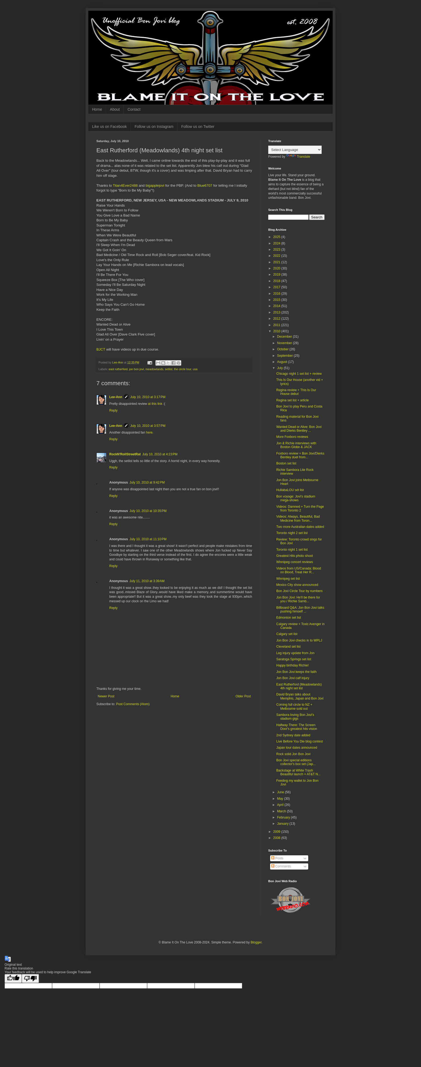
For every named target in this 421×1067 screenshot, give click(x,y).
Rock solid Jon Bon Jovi (293, 754)
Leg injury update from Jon (295, 653)
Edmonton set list (288, 617)
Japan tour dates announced (296, 747)
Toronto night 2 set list (292, 533)
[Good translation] (13, 978)
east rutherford (118, 369)
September (285, 356)
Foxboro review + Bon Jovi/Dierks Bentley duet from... (300, 455)
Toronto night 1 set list (292, 549)
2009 (277, 832)
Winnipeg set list (288, 579)
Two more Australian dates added (300, 527)
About (115, 109)
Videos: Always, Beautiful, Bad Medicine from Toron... (298, 518)
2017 (277, 287)
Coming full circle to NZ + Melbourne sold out (294, 706)
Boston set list (286, 463)
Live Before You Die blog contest (299, 741)
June (281, 792)
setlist (168, 369)
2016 (277, 293)
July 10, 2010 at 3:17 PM (147, 397)
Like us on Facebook (109, 126)
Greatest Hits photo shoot (294, 556)
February (284, 817)
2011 (277, 325)
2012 (277, 318)
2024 (277, 243)
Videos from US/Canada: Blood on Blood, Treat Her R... (298, 570)
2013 (277, 312)
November (285, 343)
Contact (134, 109)
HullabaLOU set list (290, 490)
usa (195, 369)
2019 (277, 274)
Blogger (256, 942)
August (282, 362)
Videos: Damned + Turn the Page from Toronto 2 (300, 508)
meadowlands (155, 369)
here (149, 432)
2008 (277, 838)
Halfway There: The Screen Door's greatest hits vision (296, 727)
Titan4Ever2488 (125, 185)
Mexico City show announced (297, 585)
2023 (277, 249)
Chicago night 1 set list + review (299, 374)
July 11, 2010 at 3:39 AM (146, 581)
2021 (277, 262)
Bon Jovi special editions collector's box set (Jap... (296, 762)
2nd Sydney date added (293, 735)
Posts (277, 858)
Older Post (243, 696)
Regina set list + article (292, 400)
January (283, 824)
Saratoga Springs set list (293, 659)
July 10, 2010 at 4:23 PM (159, 454)
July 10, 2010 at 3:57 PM (147, 426)
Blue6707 (204, 185)
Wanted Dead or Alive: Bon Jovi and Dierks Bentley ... (298, 428)
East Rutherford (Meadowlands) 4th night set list (299, 686)
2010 (277, 331)
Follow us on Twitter (197, 126)
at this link (155, 404)
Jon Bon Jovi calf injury (292, 678)
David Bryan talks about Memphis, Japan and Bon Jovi (300, 696)
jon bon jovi (136, 369)
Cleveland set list (288, 646)
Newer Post (106, 696)
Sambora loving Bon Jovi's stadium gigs (295, 716)
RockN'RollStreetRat (125, 454)
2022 (277, 256)
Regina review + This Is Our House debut (296, 392)
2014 (277, 306)
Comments (281, 866)
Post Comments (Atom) (133, 704)
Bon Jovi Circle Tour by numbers (299, 591)
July (280, 368)
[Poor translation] (30, 978)
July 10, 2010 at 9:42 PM (147, 482)
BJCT (100, 349)
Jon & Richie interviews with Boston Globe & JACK (296, 445)
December (285, 336)
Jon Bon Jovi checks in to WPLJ (299, 640)
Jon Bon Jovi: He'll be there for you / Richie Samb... (298, 599)
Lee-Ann (115, 397)
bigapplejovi (155, 185)
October (283, 349)
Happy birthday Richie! (292, 665)
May (280, 799)
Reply (113, 410)
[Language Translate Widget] (295, 150)
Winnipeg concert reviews (294, 562)
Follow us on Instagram (154, 126)
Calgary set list (286, 634)
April (280, 805)
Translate (298, 156)
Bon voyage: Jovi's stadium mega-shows (295, 498)
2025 (277, 237)
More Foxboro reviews (292, 437)
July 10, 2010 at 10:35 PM (147, 511)
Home (97, 109)
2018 (277, 281)
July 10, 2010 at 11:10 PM (147, 539)
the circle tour (182, 369)
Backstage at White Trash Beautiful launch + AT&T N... (298, 772)
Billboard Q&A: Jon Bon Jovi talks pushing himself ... (300, 609)
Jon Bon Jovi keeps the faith (296, 672)
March (282, 811)
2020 (277, 268)
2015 (277, 300)
